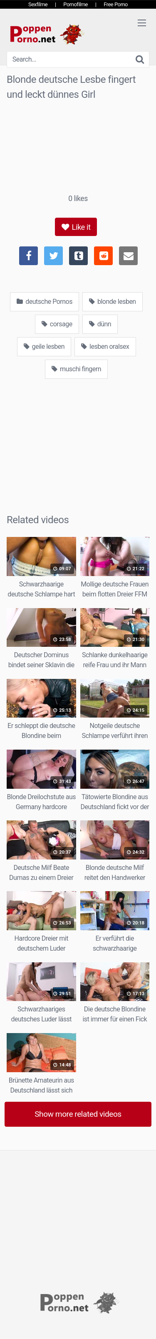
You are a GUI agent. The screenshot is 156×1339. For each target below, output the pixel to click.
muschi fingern (76, 369)
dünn (100, 324)
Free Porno (116, 4)
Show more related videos (78, 1114)
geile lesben (44, 346)
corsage (57, 324)
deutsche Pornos (44, 302)
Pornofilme (75, 4)
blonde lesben (112, 302)
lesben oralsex (105, 346)
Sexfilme (37, 4)
